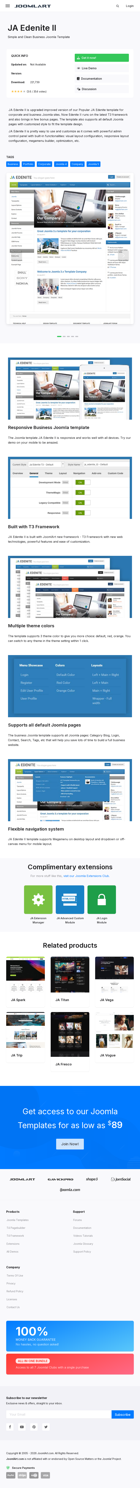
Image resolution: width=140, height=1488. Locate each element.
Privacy (11, 1283)
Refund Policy (15, 1291)
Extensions (13, 1243)
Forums (77, 1220)
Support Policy (82, 1251)
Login (130, 6)
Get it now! (86, 58)
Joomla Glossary (83, 1243)
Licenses (12, 1299)
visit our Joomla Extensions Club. (86, 876)
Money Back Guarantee (70, 1335)
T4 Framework (15, 1235)
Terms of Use (15, 1275)
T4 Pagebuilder (16, 1227)
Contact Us (13, 1307)
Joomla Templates (18, 1220)
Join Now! (70, 1144)
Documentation (89, 78)
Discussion (86, 89)
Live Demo (87, 68)
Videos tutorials (83, 1235)
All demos (12, 1251)
